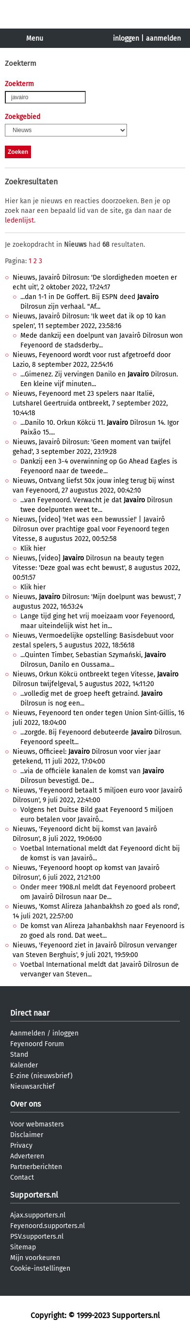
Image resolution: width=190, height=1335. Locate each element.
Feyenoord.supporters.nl (47, 1226)
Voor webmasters (37, 1124)
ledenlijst (19, 220)
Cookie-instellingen (40, 1268)
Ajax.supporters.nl (37, 1215)
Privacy (21, 1145)
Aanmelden (27, 1033)
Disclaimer (26, 1135)
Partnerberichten (36, 1167)
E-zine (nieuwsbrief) (41, 1076)
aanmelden (163, 38)
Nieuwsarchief (32, 1086)
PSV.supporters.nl (36, 1236)
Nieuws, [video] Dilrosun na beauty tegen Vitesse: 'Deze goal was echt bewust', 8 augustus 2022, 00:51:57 (96, 568)
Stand (19, 1054)
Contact (22, 1177)
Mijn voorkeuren (35, 1258)
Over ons (25, 1104)
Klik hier (33, 548)
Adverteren (27, 1156)
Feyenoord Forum (37, 1044)
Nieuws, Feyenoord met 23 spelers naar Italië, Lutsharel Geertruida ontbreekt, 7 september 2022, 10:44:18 (90, 403)
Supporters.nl (34, 1195)
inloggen (126, 38)
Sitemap (23, 1247)
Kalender (24, 1065)
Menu (34, 38)
